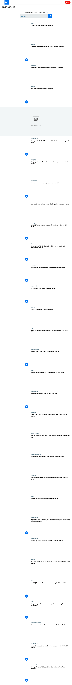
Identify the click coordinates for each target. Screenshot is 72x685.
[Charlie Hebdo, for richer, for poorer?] (50, 316)
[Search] (36, 16)
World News (34, 138)
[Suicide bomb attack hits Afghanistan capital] (50, 359)
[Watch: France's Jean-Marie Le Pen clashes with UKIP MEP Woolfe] (50, 653)
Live (67, 2)
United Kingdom (36, 454)
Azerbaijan (34, 391)
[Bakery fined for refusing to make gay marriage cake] (50, 464)
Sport (32, 23)
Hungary (33, 159)
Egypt (32, 496)
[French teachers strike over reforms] (50, 96)
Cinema (33, 475)
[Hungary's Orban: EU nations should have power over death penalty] (50, 169)
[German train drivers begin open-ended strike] (50, 190)
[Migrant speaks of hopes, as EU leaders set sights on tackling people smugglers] (50, 527)
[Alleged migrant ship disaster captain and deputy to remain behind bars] (50, 611)
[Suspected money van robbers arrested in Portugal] (50, 75)
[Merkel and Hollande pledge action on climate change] (50, 274)
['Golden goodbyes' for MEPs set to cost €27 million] (50, 548)
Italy (32, 601)
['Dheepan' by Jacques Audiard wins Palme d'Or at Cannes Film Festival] (50, 569)
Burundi (33, 412)
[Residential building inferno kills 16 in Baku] (50, 401)
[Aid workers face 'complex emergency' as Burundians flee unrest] (50, 422)
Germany (34, 180)
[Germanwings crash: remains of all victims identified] (50, 54)
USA (32, 328)
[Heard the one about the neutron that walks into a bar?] (50, 632)
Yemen (33, 244)
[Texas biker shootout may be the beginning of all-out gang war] (50, 338)
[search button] (50, 16)
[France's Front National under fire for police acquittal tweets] (50, 211)
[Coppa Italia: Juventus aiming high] (50, 33)
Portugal (33, 65)
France (33, 44)
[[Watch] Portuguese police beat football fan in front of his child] (50, 232)
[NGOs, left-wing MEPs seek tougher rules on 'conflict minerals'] (50, 674)
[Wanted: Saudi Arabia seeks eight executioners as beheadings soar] (50, 443)
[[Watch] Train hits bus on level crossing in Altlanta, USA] (50, 590)
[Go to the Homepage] (6, 2)
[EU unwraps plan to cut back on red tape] (50, 295)
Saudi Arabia (35, 433)
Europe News (35, 286)
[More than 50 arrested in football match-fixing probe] (50, 380)
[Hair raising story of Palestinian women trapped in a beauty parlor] (50, 485)
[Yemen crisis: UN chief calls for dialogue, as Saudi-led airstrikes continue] (50, 253)
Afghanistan (35, 349)
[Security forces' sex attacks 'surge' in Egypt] (50, 506)
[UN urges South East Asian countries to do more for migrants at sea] (50, 148)
